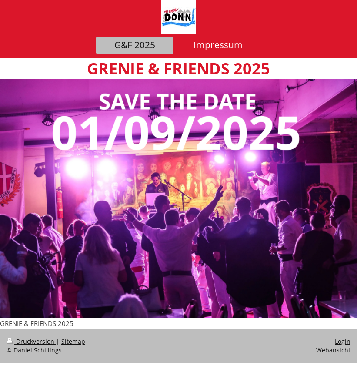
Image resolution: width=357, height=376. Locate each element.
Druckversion (31, 341)
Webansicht (333, 350)
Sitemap (73, 341)
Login (342, 341)
